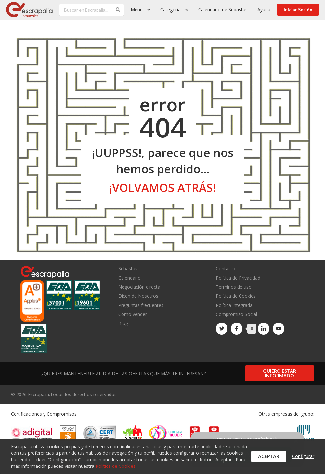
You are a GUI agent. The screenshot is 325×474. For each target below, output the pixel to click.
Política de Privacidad (238, 278)
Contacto (225, 269)
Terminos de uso (234, 287)
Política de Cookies (236, 296)
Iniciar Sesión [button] (298, 9)
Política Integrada (234, 305)
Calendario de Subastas (223, 10)
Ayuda (263, 10)
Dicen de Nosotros (138, 296)
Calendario (129, 278)
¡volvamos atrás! (162, 187)
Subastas (127, 269)
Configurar (303, 456)
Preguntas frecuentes (140, 305)
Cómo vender (132, 314)
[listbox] (140, 10)
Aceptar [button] (268, 456)
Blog (123, 323)
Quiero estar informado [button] (279, 373)
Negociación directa (139, 287)
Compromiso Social (236, 314)
